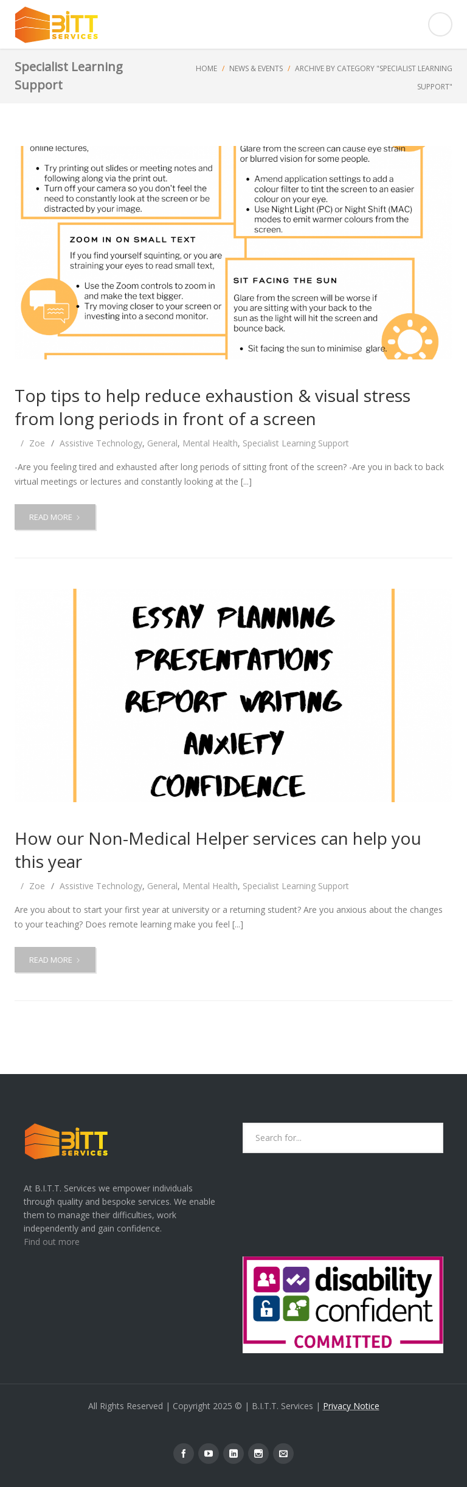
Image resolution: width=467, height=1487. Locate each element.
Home (206, 68)
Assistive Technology (101, 443)
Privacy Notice (351, 1406)
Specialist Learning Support (296, 443)
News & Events (256, 68)
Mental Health (210, 443)
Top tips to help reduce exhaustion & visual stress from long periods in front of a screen (212, 407)
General (162, 443)
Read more (58, 520)
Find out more (52, 1241)
